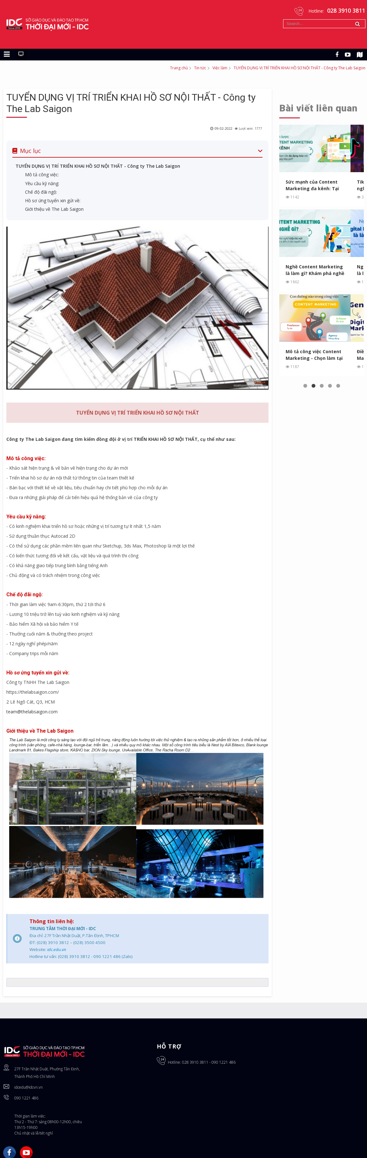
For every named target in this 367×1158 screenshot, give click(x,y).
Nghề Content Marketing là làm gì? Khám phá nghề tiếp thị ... (315, 270)
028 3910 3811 (195, 1062)
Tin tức (200, 68)
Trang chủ (179, 68)
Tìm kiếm (357, 24)
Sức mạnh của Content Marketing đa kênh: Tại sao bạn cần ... (312, 185)
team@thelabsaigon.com (32, 712)
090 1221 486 (26, 1098)
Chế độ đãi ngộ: (41, 192)
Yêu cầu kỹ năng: (42, 183)
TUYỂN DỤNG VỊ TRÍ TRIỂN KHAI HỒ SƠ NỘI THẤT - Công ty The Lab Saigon (98, 166)
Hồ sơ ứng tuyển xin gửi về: (52, 200)
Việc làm (219, 68)
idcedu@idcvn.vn (28, 1087)
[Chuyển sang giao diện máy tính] (21, 54)
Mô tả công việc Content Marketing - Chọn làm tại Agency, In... (314, 354)
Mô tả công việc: (42, 175)
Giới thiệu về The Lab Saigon (54, 209)
